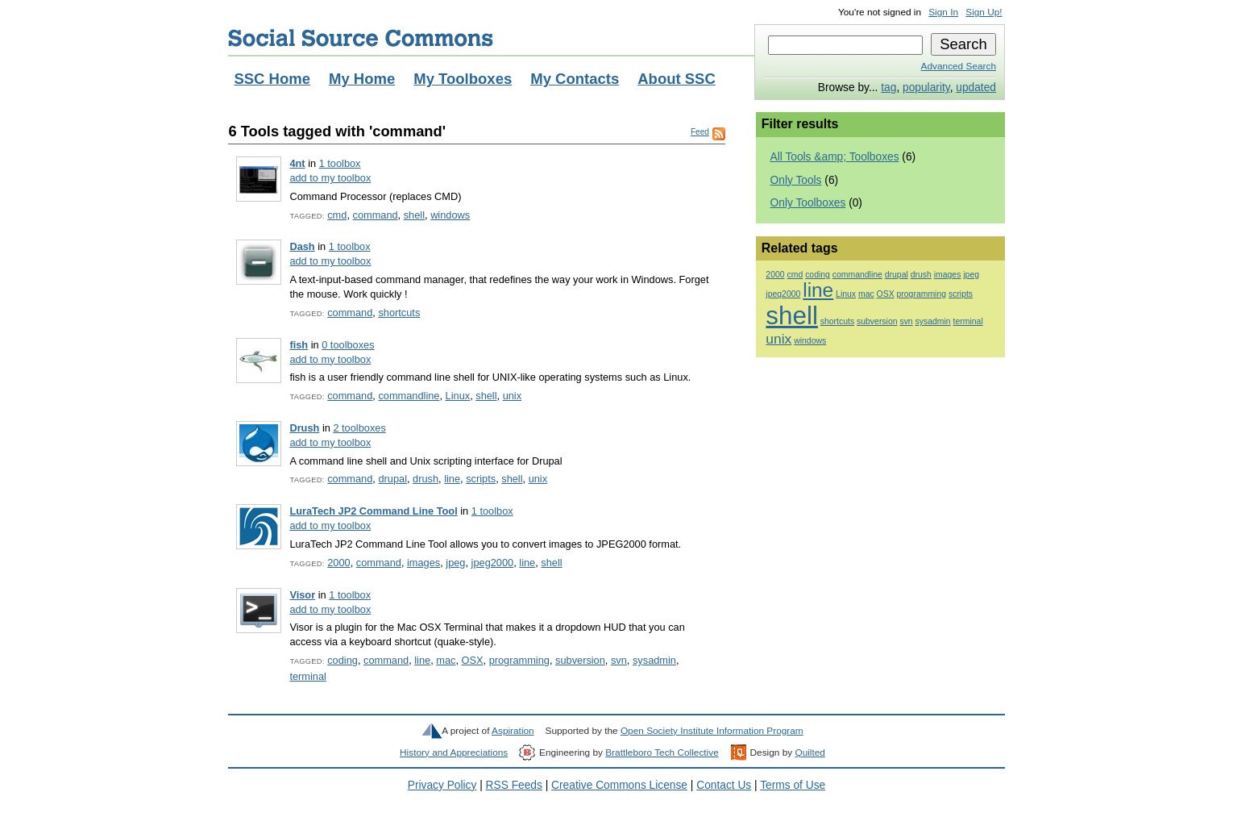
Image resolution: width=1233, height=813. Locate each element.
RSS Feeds (514, 785)
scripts (481, 479)
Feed (700, 131)
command (374, 215)
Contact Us (723, 785)
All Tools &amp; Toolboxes (834, 157)
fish (298, 345)
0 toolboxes (348, 345)
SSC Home (272, 78)
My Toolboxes (462, 78)
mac (445, 660)
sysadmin (654, 660)
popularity (926, 87)
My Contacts (574, 78)
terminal (307, 676)
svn (619, 660)
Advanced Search (958, 66)
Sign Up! (983, 12)
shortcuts (399, 312)
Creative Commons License (619, 785)
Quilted (809, 752)
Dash (301, 246)
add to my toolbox (330, 178)
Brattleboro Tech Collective (661, 752)
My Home (362, 78)
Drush (304, 428)
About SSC (676, 78)
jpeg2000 (492, 563)
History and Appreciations (454, 752)
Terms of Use (792, 785)
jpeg (455, 563)
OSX (473, 660)
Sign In (943, 12)
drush (425, 479)
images (423, 563)
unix (512, 396)
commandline (408, 396)
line (452, 479)
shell (414, 215)
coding (342, 660)
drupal (392, 479)
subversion (580, 660)
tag (888, 87)
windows (450, 215)
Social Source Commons (360, 38)
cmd (337, 215)
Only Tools (796, 180)
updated (976, 87)
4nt (297, 163)
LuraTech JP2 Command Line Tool (373, 511)
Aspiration (513, 730)
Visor (302, 595)
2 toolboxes (359, 428)
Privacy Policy (442, 785)
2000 (338, 563)
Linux (458, 396)
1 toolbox (340, 163)
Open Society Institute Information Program (712, 730)
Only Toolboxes (808, 203)
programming (519, 660)
